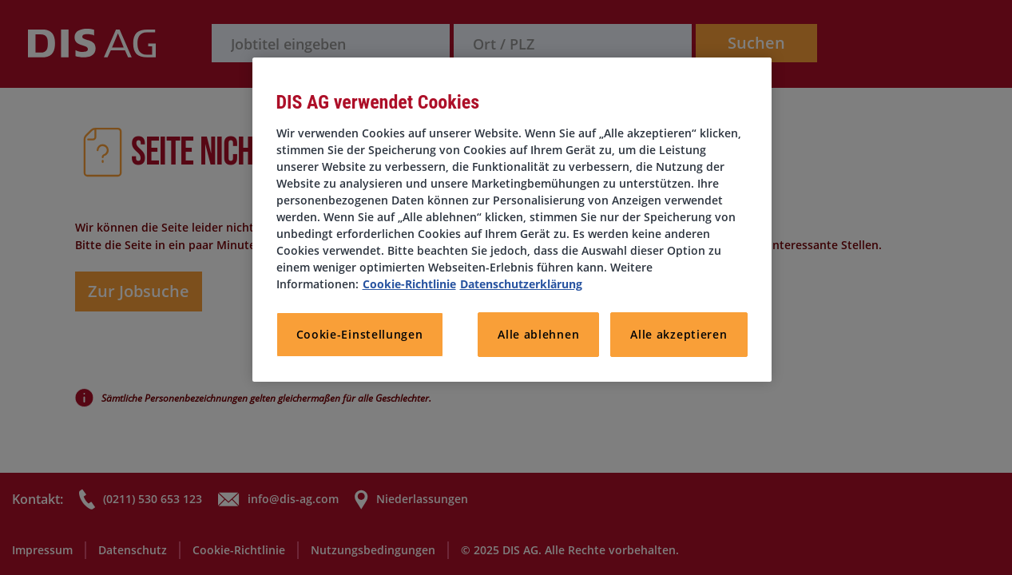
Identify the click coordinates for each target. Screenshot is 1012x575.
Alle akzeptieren (678, 334)
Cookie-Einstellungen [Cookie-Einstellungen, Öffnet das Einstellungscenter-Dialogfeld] (359, 334)
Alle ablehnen (538, 334)
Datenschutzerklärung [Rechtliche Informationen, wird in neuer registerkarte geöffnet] (521, 283)
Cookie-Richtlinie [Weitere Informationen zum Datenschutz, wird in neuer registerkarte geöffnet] (409, 283)
